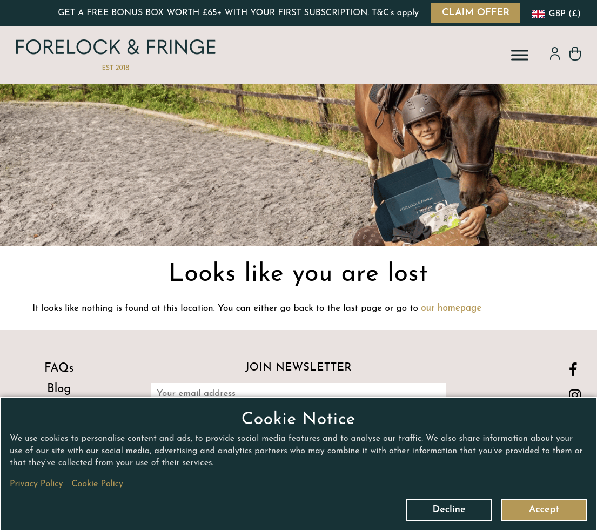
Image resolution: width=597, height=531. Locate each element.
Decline (448, 510)
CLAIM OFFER (475, 13)
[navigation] (555, 13)
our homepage (451, 308)
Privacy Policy (36, 484)
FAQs (59, 368)
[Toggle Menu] (519, 55)
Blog (59, 389)
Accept (544, 510)
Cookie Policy (97, 484)
